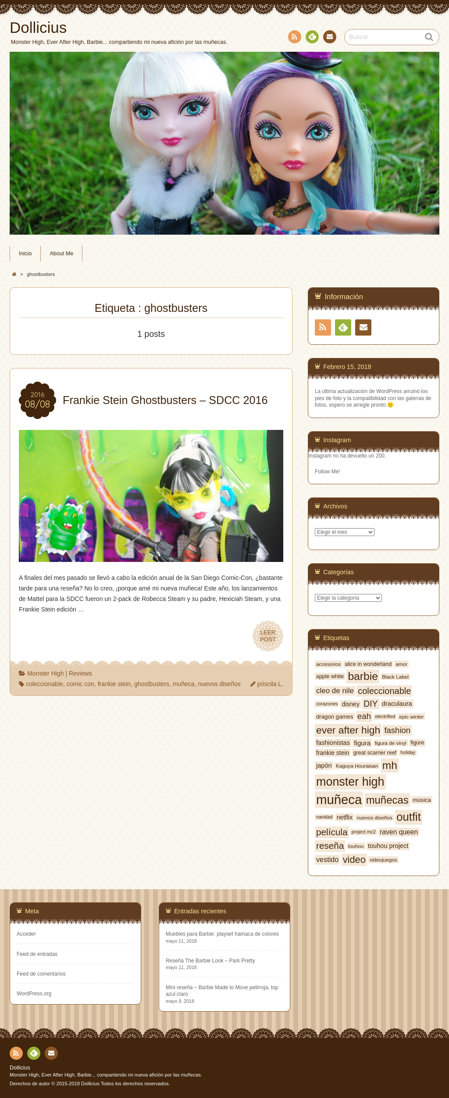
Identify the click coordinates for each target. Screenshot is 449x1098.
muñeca (184, 683)
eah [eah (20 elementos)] (364, 716)
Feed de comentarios (41, 974)
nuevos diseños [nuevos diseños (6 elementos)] (374, 817)
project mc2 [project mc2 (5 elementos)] (364, 831)
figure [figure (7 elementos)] (417, 743)
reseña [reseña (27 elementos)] (330, 845)
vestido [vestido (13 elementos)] (327, 859)
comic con (80, 683)
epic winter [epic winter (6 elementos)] (411, 716)
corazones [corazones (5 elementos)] (327, 703)
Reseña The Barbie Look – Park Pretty (210, 961)
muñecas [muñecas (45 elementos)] (387, 800)
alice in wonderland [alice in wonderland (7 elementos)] (368, 664)
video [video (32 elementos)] (354, 859)
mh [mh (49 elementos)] (389, 765)
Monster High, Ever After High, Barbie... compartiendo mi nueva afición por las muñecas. (106, 1074)
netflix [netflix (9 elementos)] (345, 817)
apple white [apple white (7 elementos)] (330, 676)
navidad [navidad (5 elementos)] (324, 816)
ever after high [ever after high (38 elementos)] (348, 730)
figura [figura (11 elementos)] (362, 743)
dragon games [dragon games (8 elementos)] (334, 716)
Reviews (80, 673)
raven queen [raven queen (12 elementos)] (399, 832)
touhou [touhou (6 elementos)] (356, 846)
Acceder (26, 934)
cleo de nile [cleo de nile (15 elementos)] (335, 691)
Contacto (329, 38)
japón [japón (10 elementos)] (324, 765)
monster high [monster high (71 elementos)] (350, 781)
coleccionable (44, 683)
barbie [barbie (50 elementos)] (363, 676)
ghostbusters (151, 683)
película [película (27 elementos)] (332, 832)
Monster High (45, 673)
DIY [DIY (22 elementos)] (370, 703)
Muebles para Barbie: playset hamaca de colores (222, 934)
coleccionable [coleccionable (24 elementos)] (384, 691)
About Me (61, 253)
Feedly (312, 38)
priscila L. (270, 683)
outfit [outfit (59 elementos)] (408, 817)
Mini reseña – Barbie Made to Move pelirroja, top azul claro (222, 990)
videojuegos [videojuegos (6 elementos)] (383, 859)
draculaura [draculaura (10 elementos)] (397, 703)
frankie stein (114, 683)
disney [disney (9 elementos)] (350, 704)
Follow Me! (327, 472)
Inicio (25, 253)
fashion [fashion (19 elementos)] (397, 730)
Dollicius (20, 1068)
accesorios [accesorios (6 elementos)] (328, 664)
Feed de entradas (37, 954)
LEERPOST (268, 636)
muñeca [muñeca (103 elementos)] (339, 799)
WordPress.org (34, 994)
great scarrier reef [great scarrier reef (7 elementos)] (374, 753)
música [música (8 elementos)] (422, 800)
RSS (293, 38)
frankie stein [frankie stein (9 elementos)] (332, 752)
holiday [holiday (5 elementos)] (407, 752)
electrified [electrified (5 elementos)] (385, 716)
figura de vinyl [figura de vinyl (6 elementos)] (390, 743)
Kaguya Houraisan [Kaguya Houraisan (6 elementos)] (357, 766)
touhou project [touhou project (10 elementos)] (388, 845)
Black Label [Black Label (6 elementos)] (395, 677)
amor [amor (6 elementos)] (401, 664)
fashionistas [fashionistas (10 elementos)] (333, 742)
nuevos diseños (219, 683)
